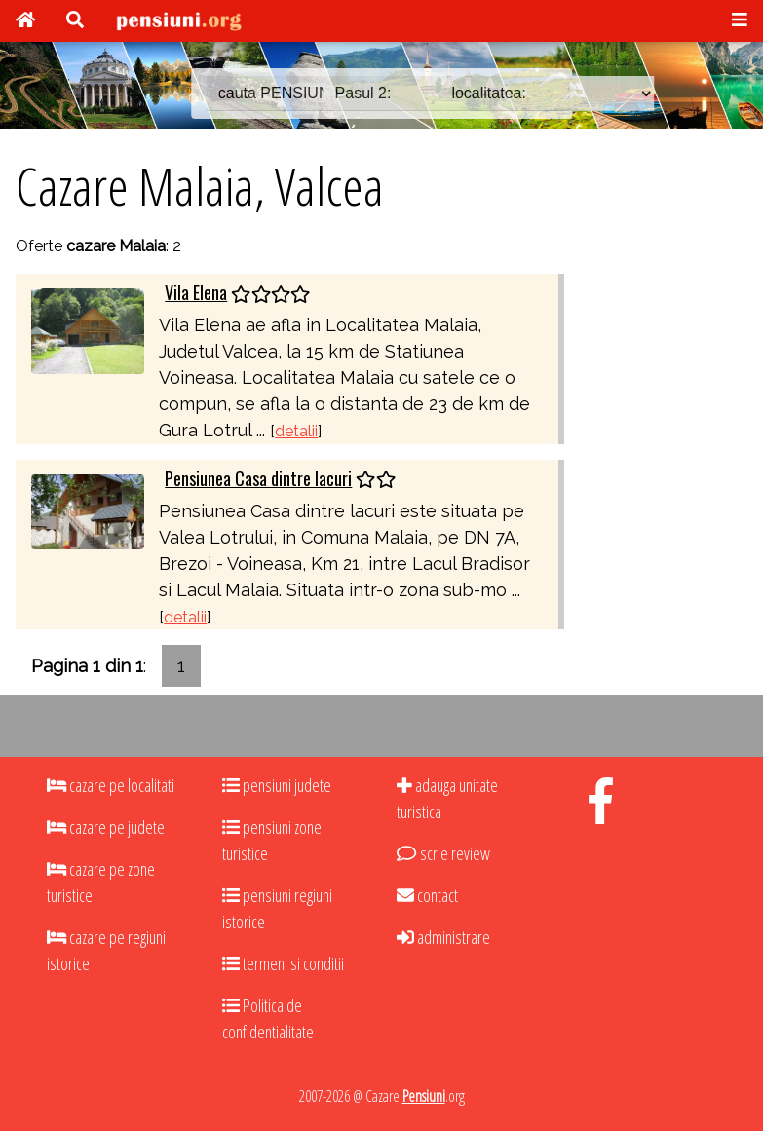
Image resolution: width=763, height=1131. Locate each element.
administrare (443, 937)
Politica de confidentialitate (268, 1018)
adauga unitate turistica (447, 798)
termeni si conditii (283, 963)
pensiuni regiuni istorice (277, 908)
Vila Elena (196, 292)
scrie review (443, 853)
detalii (296, 431)
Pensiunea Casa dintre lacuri (258, 478)
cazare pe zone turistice (101, 882)
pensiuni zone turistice (272, 840)
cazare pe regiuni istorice (106, 950)
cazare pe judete (106, 827)
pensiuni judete (276, 785)
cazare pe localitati (110, 785)
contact (427, 895)
